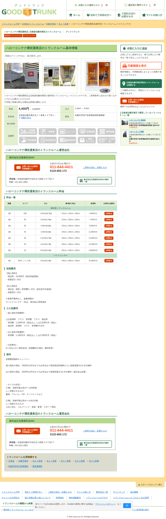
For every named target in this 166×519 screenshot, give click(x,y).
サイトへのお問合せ (11, 498)
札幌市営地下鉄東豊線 (18, 466)
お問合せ (109, 213)
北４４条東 (94, 461)
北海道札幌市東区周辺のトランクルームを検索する (142, 83)
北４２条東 (80, 461)
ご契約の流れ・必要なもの (95, 167)
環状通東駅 (37, 466)
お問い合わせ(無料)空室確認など (27, 167)
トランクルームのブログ (97, 498)
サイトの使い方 (84, 492)
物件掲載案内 (75, 498)
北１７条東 (63, 24)
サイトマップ (119, 492)
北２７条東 (66, 461)
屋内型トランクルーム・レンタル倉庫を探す (23, 510)
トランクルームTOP (11, 24)
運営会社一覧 (102, 492)
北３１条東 (37, 461)
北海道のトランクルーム (33, 24)
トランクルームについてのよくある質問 (131, 498)
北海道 (11, 461)
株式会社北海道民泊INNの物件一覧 (94, 180)
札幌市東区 (51, 24)
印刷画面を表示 (137, 65)
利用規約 (60, 498)
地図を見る (26, 118)
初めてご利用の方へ (34, 492)
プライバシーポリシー (105, 504)
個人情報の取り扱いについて (38, 498)
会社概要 (134, 492)
